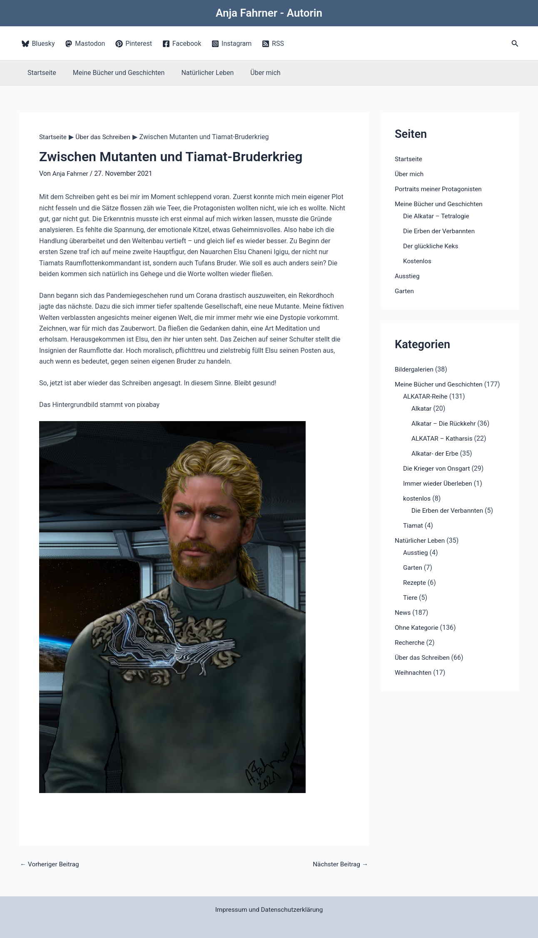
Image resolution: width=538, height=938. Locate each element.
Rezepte (415, 582)
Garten (405, 291)
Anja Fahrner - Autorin (269, 13)
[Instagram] (231, 43)
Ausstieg (408, 276)
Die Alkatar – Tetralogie (437, 216)
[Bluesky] (38, 43)
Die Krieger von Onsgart (438, 468)
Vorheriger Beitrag (51, 864)
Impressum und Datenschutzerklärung (269, 910)
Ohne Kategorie (417, 627)
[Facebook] (181, 43)
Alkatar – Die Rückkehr (445, 423)
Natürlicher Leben (199, 73)
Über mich (254, 73)
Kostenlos (418, 261)
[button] (515, 43)
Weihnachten (414, 672)
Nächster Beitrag (339, 864)
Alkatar (422, 408)
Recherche (410, 642)
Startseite (40, 73)
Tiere (410, 597)
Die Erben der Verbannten (440, 231)
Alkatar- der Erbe (436, 453)
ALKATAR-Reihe (426, 396)
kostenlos (417, 498)
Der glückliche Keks (432, 246)
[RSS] (273, 43)
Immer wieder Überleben (439, 483)
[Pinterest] (134, 43)
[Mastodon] (85, 43)
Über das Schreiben (423, 657)
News (403, 612)
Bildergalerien (415, 369)
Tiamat (413, 525)
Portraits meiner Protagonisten (440, 189)
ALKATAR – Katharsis (443, 438)
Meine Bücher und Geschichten (114, 73)
